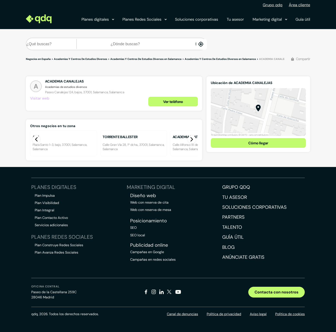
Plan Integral (44, 210)
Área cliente (299, 5)
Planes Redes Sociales (144, 19)
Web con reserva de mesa (150, 209)
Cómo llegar (258, 143)
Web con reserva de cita (149, 202)
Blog (228, 247)
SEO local (137, 235)
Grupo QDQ (236, 187)
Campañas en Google (147, 252)
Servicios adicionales (51, 225)
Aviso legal (258, 314)
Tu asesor (235, 19)
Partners (233, 217)
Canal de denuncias (182, 314)
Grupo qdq (272, 5)
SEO (133, 227)
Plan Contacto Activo (51, 217)
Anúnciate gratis (243, 257)
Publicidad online (149, 245)
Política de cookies (290, 314)
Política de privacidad (224, 314)
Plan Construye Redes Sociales (59, 245)
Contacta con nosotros (276, 292)
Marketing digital (270, 19)
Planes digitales (97, 19)
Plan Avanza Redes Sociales (56, 252)
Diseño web (143, 195)
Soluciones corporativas (196, 19)
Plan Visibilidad (47, 203)
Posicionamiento (148, 221)
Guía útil (302, 19)
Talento (232, 227)
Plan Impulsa (45, 195)
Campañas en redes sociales (153, 259)
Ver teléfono (173, 101)
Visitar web (39, 98)
